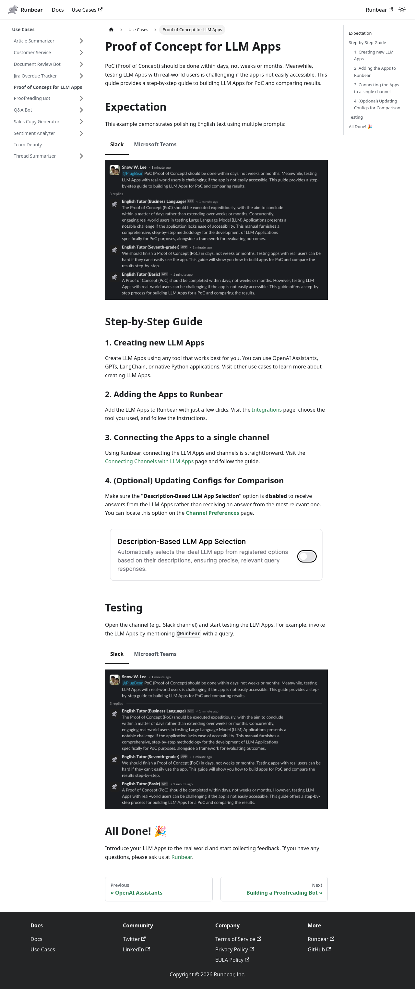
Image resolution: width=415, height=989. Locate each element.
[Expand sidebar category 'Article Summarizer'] (81, 41)
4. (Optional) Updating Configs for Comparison (377, 104)
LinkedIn (136, 949)
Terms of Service (238, 939)
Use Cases (87, 9)
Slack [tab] (117, 144)
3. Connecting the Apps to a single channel (376, 88)
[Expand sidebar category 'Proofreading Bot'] (81, 98)
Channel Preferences (212, 512)
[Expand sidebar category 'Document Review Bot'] (81, 64)
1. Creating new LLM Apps (374, 55)
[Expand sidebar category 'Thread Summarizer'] (81, 156)
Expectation (360, 33)
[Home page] (111, 30)
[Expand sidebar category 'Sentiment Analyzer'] (81, 133)
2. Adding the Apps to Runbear (375, 71)
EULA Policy (232, 959)
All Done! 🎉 (361, 126)
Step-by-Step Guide (367, 42)
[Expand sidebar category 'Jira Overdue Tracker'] (81, 76)
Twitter (134, 939)
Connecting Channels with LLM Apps (150, 461)
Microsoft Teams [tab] (155, 144)
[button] (49, 52)
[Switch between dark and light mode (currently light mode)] (402, 10)
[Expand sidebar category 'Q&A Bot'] (81, 110)
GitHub (319, 949)
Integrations (267, 409)
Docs (58, 9)
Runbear (379, 9)
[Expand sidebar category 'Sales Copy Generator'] (81, 121)
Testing (356, 117)
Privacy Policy (234, 949)
